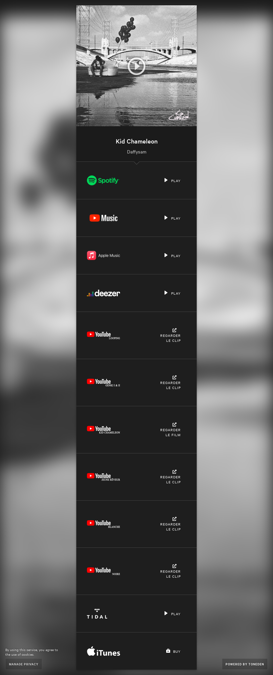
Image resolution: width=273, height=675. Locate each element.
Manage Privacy (23, 663)
